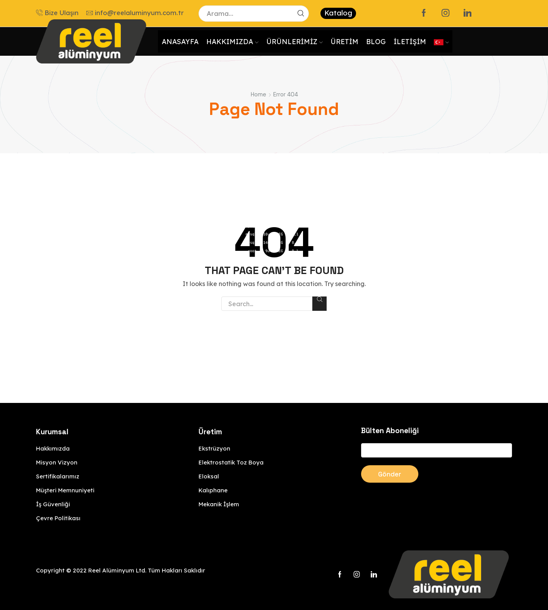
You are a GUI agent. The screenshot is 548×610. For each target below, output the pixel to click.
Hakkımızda (232, 41)
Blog (376, 41)
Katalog (338, 13)
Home (258, 94)
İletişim (410, 41)
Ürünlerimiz (294, 41)
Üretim (344, 41)
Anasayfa (180, 41)
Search (319, 299)
